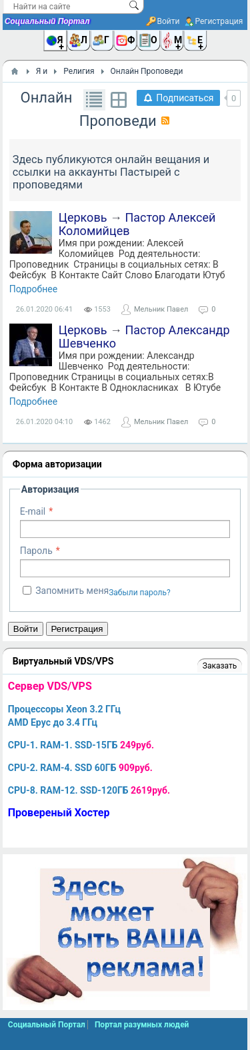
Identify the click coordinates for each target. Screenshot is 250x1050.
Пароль (36, 550)
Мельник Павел (161, 309)
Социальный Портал (47, 21)
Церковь (83, 217)
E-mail (33, 511)
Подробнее (33, 289)
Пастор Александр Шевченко (144, 336)
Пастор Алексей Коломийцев (137, 224)
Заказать (220, 665)
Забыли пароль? (140, 592)
